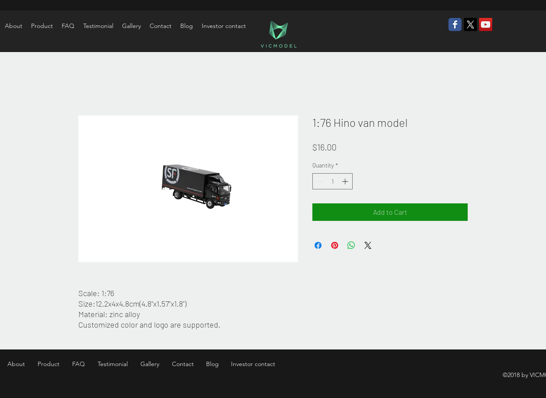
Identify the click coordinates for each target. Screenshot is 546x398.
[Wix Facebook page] (455, 24)
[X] (470, 24)
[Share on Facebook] (318, 245)
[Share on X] (368, 245)
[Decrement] (319, 181)
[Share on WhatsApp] (351, 245)
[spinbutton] (332, 181)
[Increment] (345, 181)
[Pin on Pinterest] (334, 245)
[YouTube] (485, 24)
